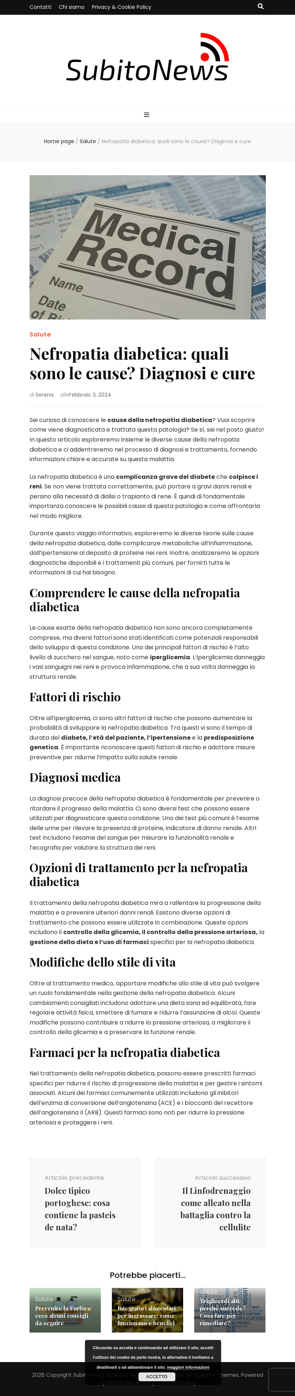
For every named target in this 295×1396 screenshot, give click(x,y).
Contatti (40, 7)
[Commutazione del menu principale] (147, 115)
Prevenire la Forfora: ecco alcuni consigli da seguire (63, 1316)
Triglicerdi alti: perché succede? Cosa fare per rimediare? (223, 1312)
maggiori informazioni (188, 1367)
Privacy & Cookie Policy (121, 7)
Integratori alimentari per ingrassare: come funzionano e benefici (146, 1316)
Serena (44, 394)
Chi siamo (72, 7)
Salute (40, 334)
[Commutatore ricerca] (261, 7)
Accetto (157, 1376)
